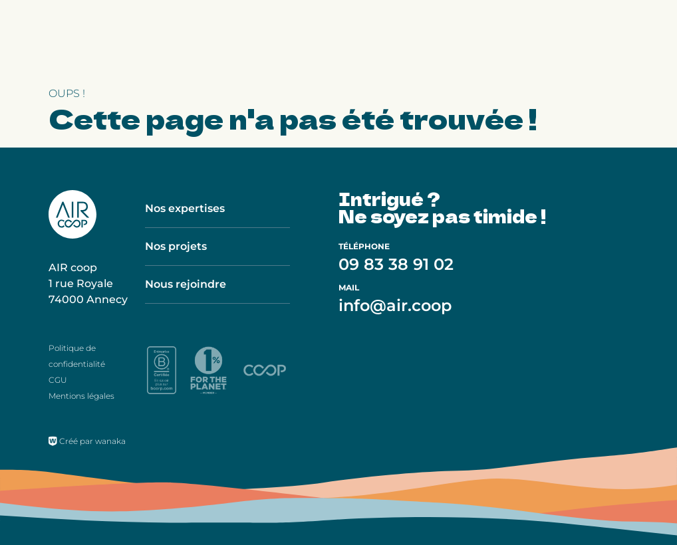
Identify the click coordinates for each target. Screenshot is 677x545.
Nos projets (176, 246)
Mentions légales (81, 396)
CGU (58, 380)
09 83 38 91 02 (396, 264)
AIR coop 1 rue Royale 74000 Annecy (88, 283)
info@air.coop (395, 305)
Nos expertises (185, 208)
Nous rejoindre (185, 284)
